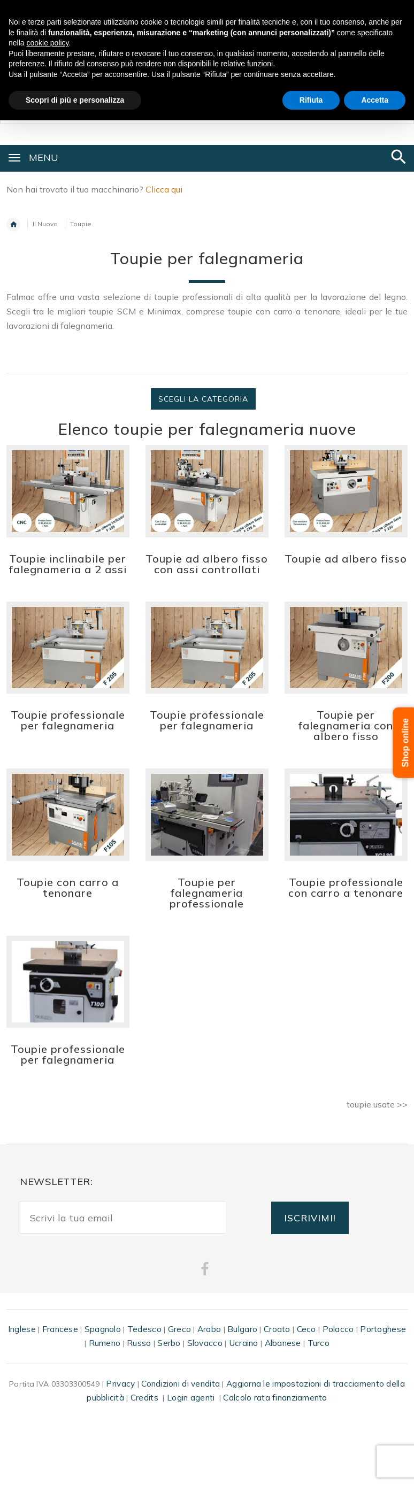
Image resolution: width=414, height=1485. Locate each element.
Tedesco (144, 1329)
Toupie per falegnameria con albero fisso (345, 725)
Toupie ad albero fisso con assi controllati (206, 564)
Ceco (306, 1329)
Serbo (168, 1343)
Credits (144, 1397)
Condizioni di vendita (180, 1384)
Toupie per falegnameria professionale (207, 892)
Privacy (120, 1384)
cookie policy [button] (47, 43)
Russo (139, 1343)
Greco (179, 1329)
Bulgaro (242, 1329)
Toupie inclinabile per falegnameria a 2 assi (68, 564)
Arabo (209, 1329)
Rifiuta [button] (311, 100)
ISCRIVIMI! (310, 1218)
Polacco (338, 1329)
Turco (318, 1343)
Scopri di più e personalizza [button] (75, 100)
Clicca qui (163, 189)
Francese (60, 1329)
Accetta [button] (374, 100)
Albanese (283, 1343)
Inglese (22, 1329)
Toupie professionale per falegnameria (68, 720)
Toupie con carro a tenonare (68, 887)
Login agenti (190, 1397)
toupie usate (371, 1104)
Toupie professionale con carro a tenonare (345, 887)
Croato (277, 1329)
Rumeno (105, 1343)
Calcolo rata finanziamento (275, 1397)
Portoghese (383, 1329)
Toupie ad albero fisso (346, 558)
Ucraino (243, 1343)
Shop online (405, 742)
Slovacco (205, 1343)
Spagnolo (103, 1329)
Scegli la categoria (203, 399)
